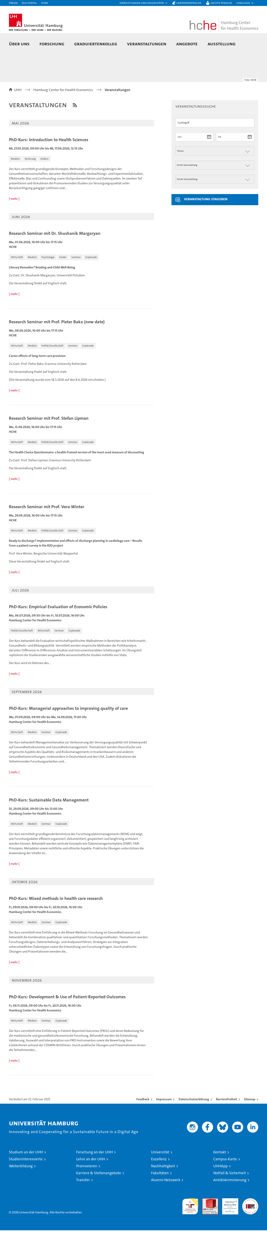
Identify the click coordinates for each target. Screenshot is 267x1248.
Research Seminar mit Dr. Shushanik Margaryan (54, 251)
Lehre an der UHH (90, 1176)
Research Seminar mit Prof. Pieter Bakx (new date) (57, 339)
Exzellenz (159, 1176)
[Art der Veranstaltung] (214, 182)
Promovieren (86, 1183)
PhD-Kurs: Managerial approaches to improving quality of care (68, 726)
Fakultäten (160, 1190)
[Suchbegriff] (214, 140)
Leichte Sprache (221, 3)
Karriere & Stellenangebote (98, 1190)
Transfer (83, 1197)
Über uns (19, 43)
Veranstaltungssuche (195, 123)
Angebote (187, 43)
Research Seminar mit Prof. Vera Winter (46, 524)
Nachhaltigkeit (163, 1183)
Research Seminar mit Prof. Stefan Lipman (49, 436)
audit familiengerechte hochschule (190, 1222)
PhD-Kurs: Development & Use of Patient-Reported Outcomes (67, 1014)
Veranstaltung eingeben (206, 216)
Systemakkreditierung (250, 1218)
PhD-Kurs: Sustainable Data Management (49, 817)
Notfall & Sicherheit (229, 1190)
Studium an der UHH (26, 1169)
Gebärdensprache (188, 3)
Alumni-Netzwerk (165, 1197)
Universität (160, 1169)
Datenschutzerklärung (194, 1117)
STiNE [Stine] (44, 3)
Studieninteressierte (26, 1176)
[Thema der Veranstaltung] (214, 168)
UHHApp (220, 1183)
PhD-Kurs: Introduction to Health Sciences (48, 157)
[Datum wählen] (209, 154)
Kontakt (219, 1169)
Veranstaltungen (146, 43)
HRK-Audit (229, 1218)
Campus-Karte (225, 1176)
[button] (144, 3)
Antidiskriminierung (229, 1197)
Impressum (164, 1117)
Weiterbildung (21, 1183)
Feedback (142, 1117)
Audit (206, 1218)
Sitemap (249, 1117)
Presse (13, 3)
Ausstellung (221, 43)
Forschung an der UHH (94, 1169)
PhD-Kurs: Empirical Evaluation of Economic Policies (58, 624)
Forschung (51, 43)
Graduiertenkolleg (95, 43)
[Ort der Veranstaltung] (214, 196)
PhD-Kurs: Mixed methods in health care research (56, 916)
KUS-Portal (29, 3)
